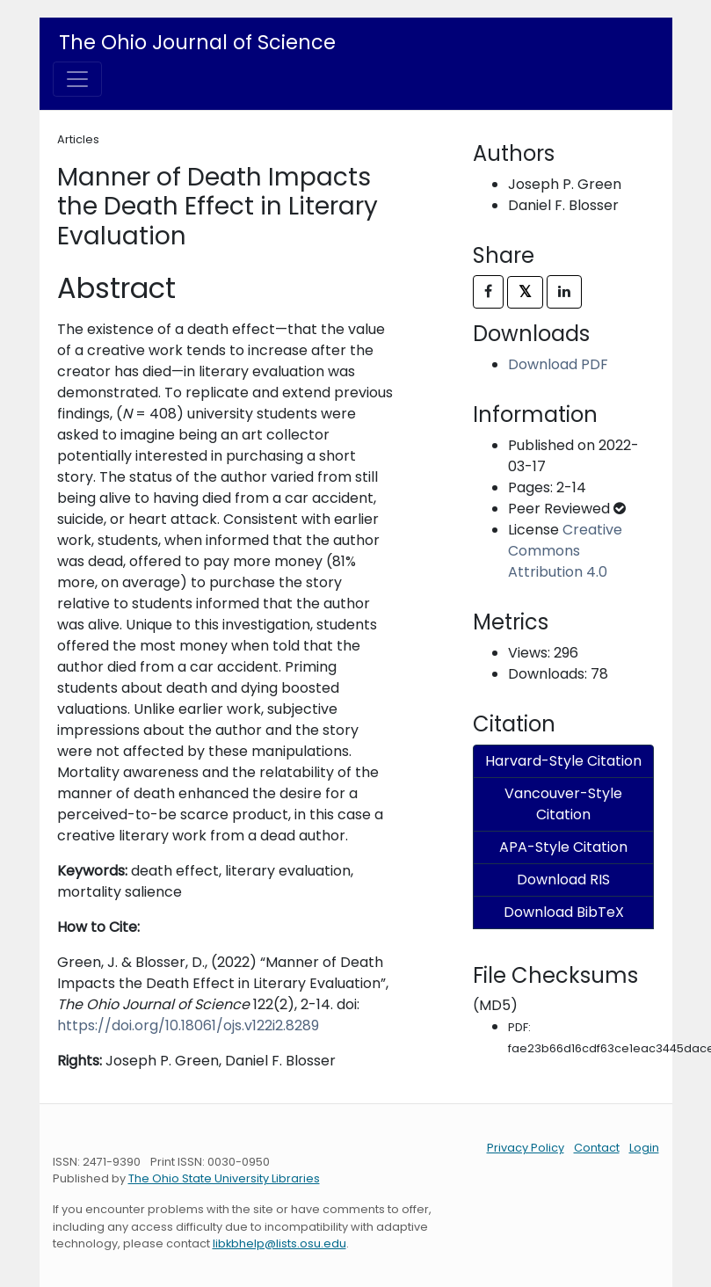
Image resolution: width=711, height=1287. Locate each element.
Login (644, 1147)
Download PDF (558, 364)
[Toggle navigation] (77, 79)
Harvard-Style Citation (563, 761)
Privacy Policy (525, 1147)
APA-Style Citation (563, 847)
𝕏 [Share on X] (525, 291)
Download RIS (563, 879)
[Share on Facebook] (488, 292)
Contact (597, 1147)
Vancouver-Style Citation (563, 804)
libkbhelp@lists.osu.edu (279, 1243)
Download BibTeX (564, 912)
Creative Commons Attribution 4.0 (565, 551)
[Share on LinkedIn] (564, 292)
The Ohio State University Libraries (224, 1178)
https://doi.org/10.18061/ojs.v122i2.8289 (188, 1025)
